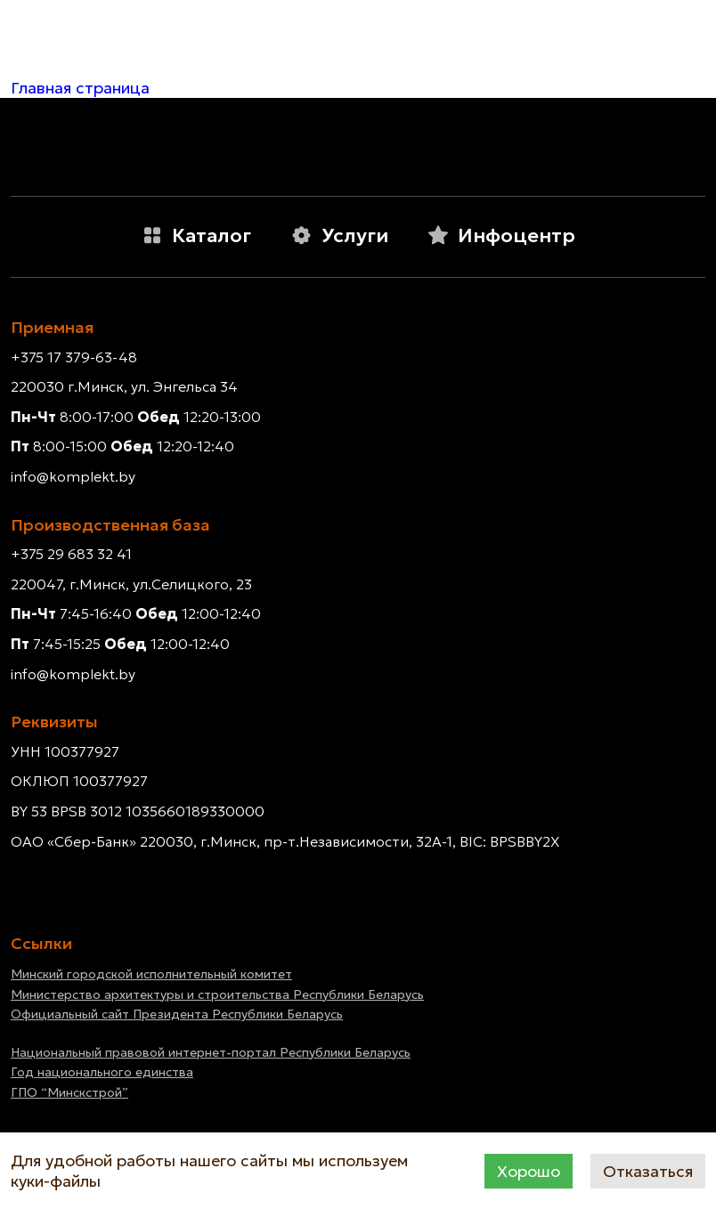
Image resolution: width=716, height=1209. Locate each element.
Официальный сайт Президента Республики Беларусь (177, 1014)
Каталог (196, 235)
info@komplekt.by (73, 476)
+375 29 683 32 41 (71, 554)
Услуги (339, 235)
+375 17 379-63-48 (74, 357)
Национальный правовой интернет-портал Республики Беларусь (211, 1052)
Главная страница (80, 87)
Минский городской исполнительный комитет (151, 974)
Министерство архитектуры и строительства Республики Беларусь (217, 994)
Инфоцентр (501, 235)
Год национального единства (102, 1072)
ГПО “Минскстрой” (69, 1092)
